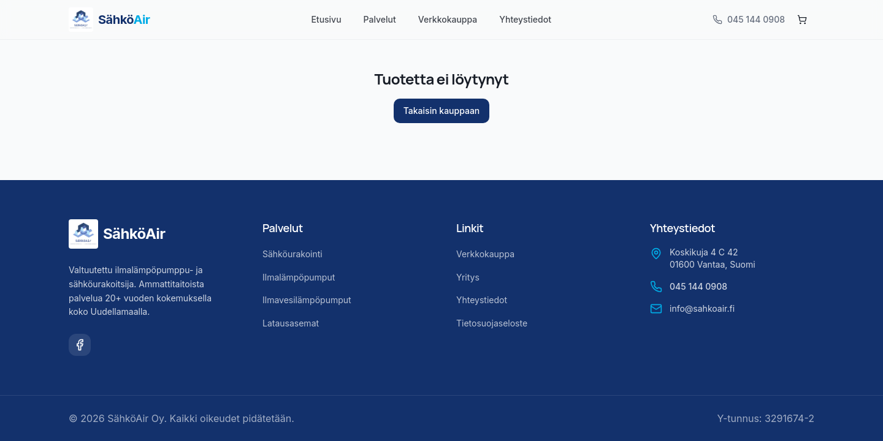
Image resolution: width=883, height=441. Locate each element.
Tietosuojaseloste (491, 323)
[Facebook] (80, 345)
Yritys (468, 277)
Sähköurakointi (292, 254)
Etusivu (326, 19)
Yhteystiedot (525, 19)
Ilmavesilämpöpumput (306, 300)
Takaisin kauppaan (441, 110)
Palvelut (380, 19)
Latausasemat (290, 323)
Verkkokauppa (447, 19)
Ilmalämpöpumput (298, 277)
